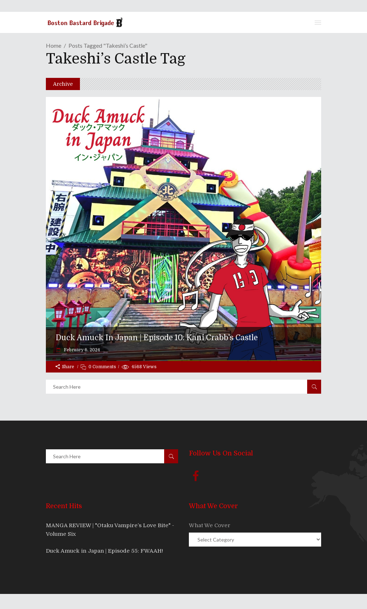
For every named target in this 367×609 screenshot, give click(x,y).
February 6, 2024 (81, 349)
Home (53, 45)
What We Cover (209, 525)
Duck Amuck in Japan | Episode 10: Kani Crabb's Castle (157, 337)
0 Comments (102, 366)
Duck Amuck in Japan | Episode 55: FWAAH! (104, 551)
